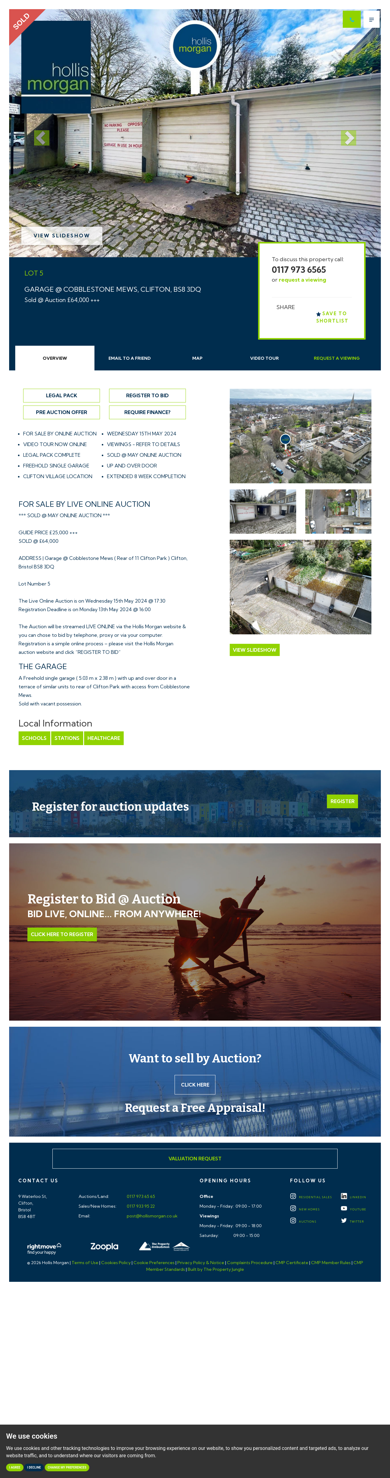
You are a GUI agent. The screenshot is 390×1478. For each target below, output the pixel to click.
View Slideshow (62, 236)
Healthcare (103, 738)
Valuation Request (195, 1159)
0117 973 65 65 (140, 1196)
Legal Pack (61, 395)
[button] (37, 133)
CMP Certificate (291, 1263)
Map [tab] (197, 358)
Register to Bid (147, 395)
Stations (66, 738)
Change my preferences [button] (67, 1467)
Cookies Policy (116, 1263)
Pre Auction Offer (61, 412)
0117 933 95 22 (140, 1206)
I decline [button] (34, 1467)
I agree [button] (14, 1467)
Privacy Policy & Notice (200, 1263)
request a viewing (302, 279)
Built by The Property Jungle (216, 1269)
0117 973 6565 (299, 269)
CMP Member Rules (331, 1263)
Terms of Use (85, 1263)
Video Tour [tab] (264, 358)
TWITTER (352, 1222)
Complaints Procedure (250, 1263)
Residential (311, 1197)
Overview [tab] (55, 358)
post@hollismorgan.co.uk (152, 1216)
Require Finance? (147, 412)
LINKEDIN (353, 1197)
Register (343, 801)
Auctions (303, 1222)
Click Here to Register (62, 935)
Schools (34, 738)
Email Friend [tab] (129, 358)
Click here (195, 1085)
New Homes (305, 1209)
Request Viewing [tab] (337, 358)
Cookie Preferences (154, 1263)
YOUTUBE (353, 1209)
